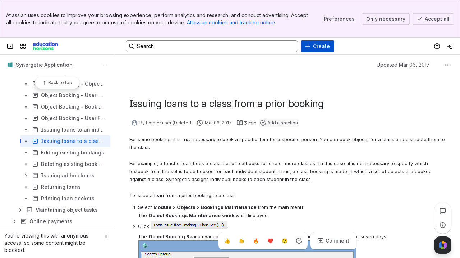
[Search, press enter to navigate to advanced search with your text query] (212, 46)
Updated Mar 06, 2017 (403, 65)
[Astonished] (284, 241)
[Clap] (241, 241)
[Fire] (256, 241)
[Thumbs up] (227, 241)
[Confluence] (45, 46)
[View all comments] (442, 210)
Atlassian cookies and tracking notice (231, 22)
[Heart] (270, 241)
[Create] (317, 46)
